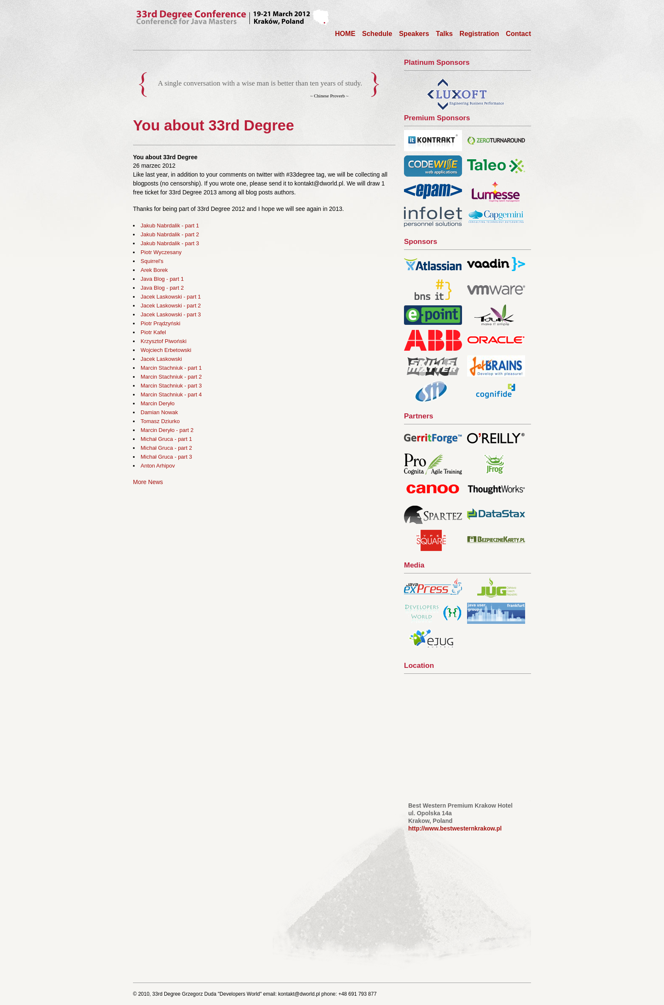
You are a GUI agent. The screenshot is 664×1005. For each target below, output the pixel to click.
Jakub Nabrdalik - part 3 (170, 243)
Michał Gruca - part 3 (166, 457)
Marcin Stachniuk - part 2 (171, 377)
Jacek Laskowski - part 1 (171, 296)
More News (148, 482)
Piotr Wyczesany (161, 252)
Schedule (377, 33)
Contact (518, 33)
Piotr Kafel (153, 332)
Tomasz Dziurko (160, 421)
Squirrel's (152, 261)
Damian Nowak (159, 412)
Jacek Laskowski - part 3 (171, 314)
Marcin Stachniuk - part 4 (171, 394)
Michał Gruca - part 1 (166, 439)
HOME (345, 33)
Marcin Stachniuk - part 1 (171, 368)
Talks (444, 33)
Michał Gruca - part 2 (166, 448)
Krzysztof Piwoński (163, 341)
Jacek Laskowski (161, 359)
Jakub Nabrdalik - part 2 (170, 234)
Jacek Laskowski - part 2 (171, 305)
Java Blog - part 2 (162, 288)
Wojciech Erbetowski (166, 350)
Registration (479, 33)
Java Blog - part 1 (162, 279)
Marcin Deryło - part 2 (167, 430)
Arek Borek (154, 270)
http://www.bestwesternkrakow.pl (455, 828)
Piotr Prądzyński (160, 323)
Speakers (414, 33)
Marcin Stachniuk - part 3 (171, 385)
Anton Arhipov (158, 465)
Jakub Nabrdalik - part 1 (170, 225)
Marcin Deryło (157, 403)
